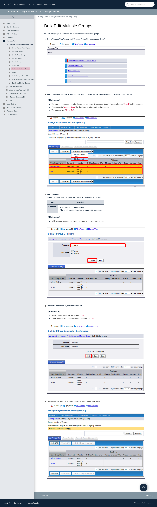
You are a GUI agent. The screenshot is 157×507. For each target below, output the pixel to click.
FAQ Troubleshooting (14, 107)
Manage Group (69, 107)
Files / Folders (12, 34)
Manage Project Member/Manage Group (64, 17)
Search (126, 104)
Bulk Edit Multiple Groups (21, 69)
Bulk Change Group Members (22, 76)
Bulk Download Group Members (23, 79)
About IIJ (7, 503)
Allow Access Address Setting (19, 90)
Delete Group (16, 62)
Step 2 (93, 318)
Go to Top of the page (143, 487)
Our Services (18, 503)
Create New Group (18, 55)
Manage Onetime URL (17, 97)
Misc (11, 100)
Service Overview (13, 27)
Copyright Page (12, 114)
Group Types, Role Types (21, 48)
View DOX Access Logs (17, 93)
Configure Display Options (21, 83)
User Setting (11, 104)
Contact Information (32, 503)
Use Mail (10, 37)
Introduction (11, 23)
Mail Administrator (15, 86)
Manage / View (43, 17)
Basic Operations (13, 30)
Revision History (13, 111)
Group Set (69, 110)
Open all (16, 17)
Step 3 (83, 315)
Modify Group (16, 58)
